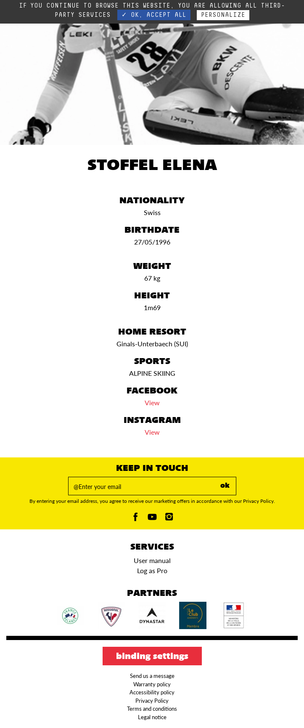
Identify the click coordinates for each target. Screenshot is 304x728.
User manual (152, 560)
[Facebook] (135, 519)
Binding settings (152, 657)
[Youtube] (152, 519)
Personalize (223, 15)
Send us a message (152, 675)
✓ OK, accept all (154, 15)
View (152, 403)
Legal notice (152, 717)
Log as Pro (152, 570)
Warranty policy (152, 684)
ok (225, 486)
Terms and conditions (152, 708)
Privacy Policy (152, 700)
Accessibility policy (152, 692)
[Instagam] (169, 519)
